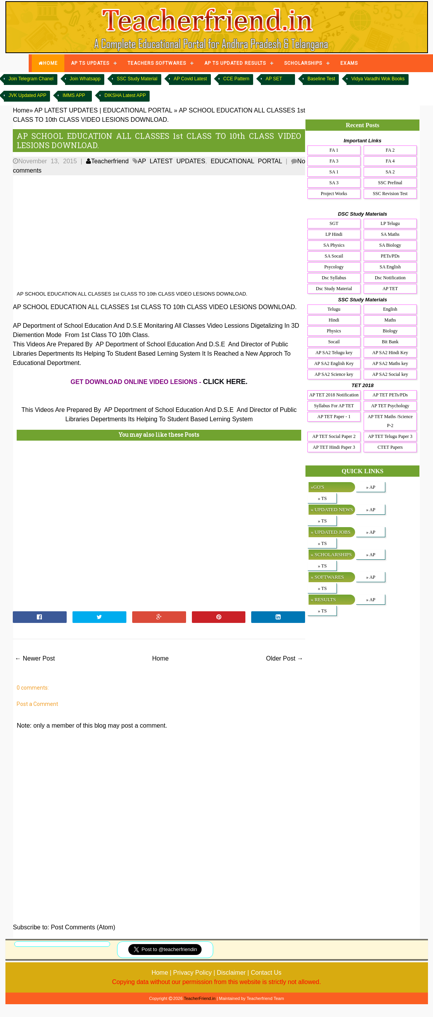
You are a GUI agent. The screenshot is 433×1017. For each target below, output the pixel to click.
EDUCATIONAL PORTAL (246, 161)
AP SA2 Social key (390, 374)
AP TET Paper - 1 (334, 416)
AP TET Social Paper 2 (334, 436)
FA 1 (333, 150)
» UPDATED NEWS (332, 509)
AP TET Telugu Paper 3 (390, 436)
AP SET (274, 78)
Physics (334, 331)
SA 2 (390, 172)
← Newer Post (35, 658)
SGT (333, 223)
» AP (371, 487)
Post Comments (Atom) (83, 927)
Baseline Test (321, 78)
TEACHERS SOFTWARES (157, 63)
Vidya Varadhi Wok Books (377, 78)
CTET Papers (390, 447)
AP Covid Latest (190, 78)
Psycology (333, 267)
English (390, 309)
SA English (390, 267)
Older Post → (284, 658)
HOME (48, 63)
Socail (334, 341)
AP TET (390, 288)
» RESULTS (323, 599)
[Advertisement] (147, 233)
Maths (390, 320)
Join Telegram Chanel (31, 78)
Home (160, 658)
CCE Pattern (236, 78)
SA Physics (333, 245)
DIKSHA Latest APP (125, 95)
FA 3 (333, 161)
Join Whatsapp (85, 78)
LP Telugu (390, 223)
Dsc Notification (390, 277)
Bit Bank (390, 341)
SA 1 (334, 172)
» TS (322, 498)
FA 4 (390, 161)
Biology (390, 331)
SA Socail (334, 256)
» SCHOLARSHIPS (331, 554)
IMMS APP (73, 95)
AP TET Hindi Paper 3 (334, 447)
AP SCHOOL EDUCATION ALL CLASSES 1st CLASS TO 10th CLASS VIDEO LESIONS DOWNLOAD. (159, 140)
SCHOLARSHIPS (303, 63)
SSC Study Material (137, 78)
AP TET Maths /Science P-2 (389, 421)
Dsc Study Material (334, 288)
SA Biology (390, 245)
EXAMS (349, 63)
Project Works (334, 193)
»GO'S (317, 487)
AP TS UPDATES (90, 63)
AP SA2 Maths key (390, 363)
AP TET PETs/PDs (390, 395)
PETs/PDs (390, 256)
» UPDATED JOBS (330, 532)
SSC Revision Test (390, 193)
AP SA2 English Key (334, 363)
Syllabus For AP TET (334, 405)
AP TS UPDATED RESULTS (235, 63)
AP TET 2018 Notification (334, 395)
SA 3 (334, 182)
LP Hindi (333, 234)
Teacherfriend (107, 161)
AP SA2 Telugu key (334, 352)
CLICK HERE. (225, 382)
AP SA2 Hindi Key (390, 352)
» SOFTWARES (327, 577)
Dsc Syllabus (334, 277)
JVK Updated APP (27, 95)
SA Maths (390, 234)
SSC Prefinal (390, 182)
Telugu (334, 309)
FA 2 (390, 150)
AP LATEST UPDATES (171, 161)
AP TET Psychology (390, 405)
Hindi (334, 320)
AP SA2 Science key (333, 374)
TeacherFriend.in (200, 998)
